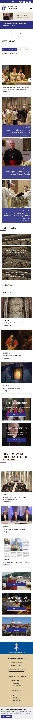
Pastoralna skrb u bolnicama (11, 388)
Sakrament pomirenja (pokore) (11, 355)
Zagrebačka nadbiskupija (13, 8)
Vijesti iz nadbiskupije (9, 49)
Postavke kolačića (13, 713)
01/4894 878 (17, 700)
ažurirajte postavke (24, 713)
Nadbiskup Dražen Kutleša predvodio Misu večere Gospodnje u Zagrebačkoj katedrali (16, 88)
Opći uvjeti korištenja (17, 665)
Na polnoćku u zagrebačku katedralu (13, 529)
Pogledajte (16, 414)
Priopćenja (13, 53)
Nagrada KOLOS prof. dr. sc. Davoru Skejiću (15, 562)
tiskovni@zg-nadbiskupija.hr (16, 703)
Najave (4, 53)
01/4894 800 (17, 685)
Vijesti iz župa (23, 49)
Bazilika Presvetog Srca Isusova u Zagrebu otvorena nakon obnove (15, 498)
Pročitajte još (6, 91)
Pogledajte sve (7, 58)
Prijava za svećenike (16, 670)
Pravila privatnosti (16, 662)
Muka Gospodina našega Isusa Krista (13, 323)
